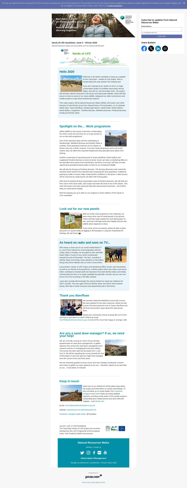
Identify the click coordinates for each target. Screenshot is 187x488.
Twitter (97, 394)
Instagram (87, 394)
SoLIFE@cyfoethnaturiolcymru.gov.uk (74, 320)
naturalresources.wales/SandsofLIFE (81, 410)
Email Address (146, 26)
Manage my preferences (80, 463)
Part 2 (62, 353)
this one (101, 401)
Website (89, 447)
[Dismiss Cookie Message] (184, 2)
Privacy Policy (106, 463)
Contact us (97, 447)
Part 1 (94, 351)
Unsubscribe (94, 463)
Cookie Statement (115, 6)
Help (103, 482)
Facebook (118, 391)
